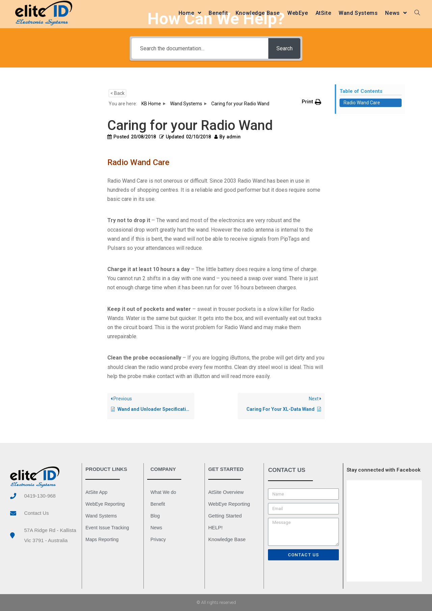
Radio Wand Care (362, 102)
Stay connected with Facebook (384, 470)
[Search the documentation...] (199, 48)
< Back (117, 93)
